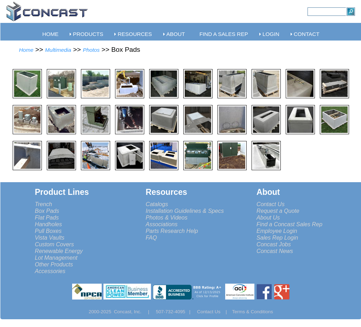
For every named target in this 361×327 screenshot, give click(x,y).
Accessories (50, 271)
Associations (161, 224)
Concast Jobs (273, 244)
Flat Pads (47, 217)
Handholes (48, 224)
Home (26, 50)
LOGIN (270, 34)
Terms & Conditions (252, 311)
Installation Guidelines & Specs (185, 211)
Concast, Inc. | (133, 311)
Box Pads (47, 211)
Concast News (274, 251)
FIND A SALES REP (224, 34)
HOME (50, 34)
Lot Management (56, 257)
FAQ (151, 237)
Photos (91, 50)
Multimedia (58, 50)
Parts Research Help (172, 231)
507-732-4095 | (176, 311)
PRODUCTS (88, 34)
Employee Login (276, 231)
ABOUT (175, 34)
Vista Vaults (49, 237)
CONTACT (306, 34)
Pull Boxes (48, 231)
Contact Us (270, 204)
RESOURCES (135, 34)
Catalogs (157, 204)
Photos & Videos (167, 217)
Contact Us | (214, 311)
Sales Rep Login (277, 237)
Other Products (54, 264)
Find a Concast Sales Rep (289, 224)
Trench (43, 204)
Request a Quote (277, 211)
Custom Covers (54, 244)
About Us (268, 217)
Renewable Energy (59, 251)
